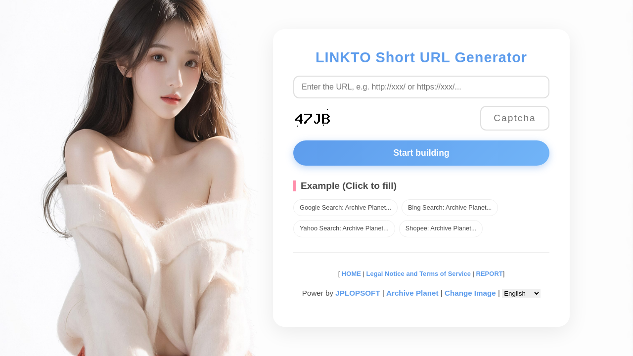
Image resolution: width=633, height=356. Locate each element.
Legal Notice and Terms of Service (418, 273)
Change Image (470, 293)
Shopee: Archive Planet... (441, 228)
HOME (350, 273)
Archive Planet (412, 293)
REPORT (489, 273)
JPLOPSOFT (357, 293)
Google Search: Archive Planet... (345, 207)
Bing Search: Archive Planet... (450, 207)
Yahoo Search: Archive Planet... (344, 228)
